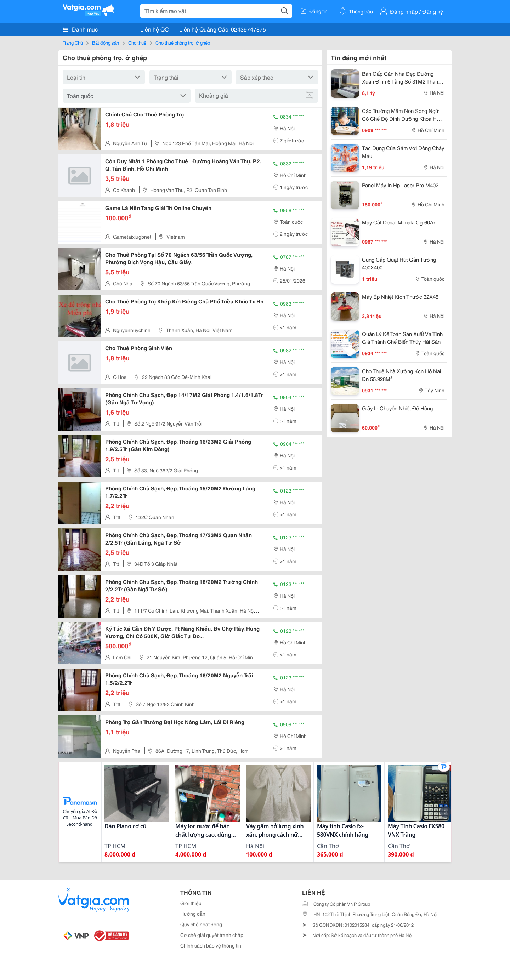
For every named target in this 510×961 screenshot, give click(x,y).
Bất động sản (105, 42)
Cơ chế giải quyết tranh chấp (211, 934)
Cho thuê (137, 42)
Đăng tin (314, 11)
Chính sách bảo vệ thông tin (210, 945)
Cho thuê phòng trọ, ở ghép (182, 42)
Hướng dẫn (192, 913)
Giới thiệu (191, 902)
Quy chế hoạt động (201, 924)
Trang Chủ (73, 42)
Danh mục (80, 29)
